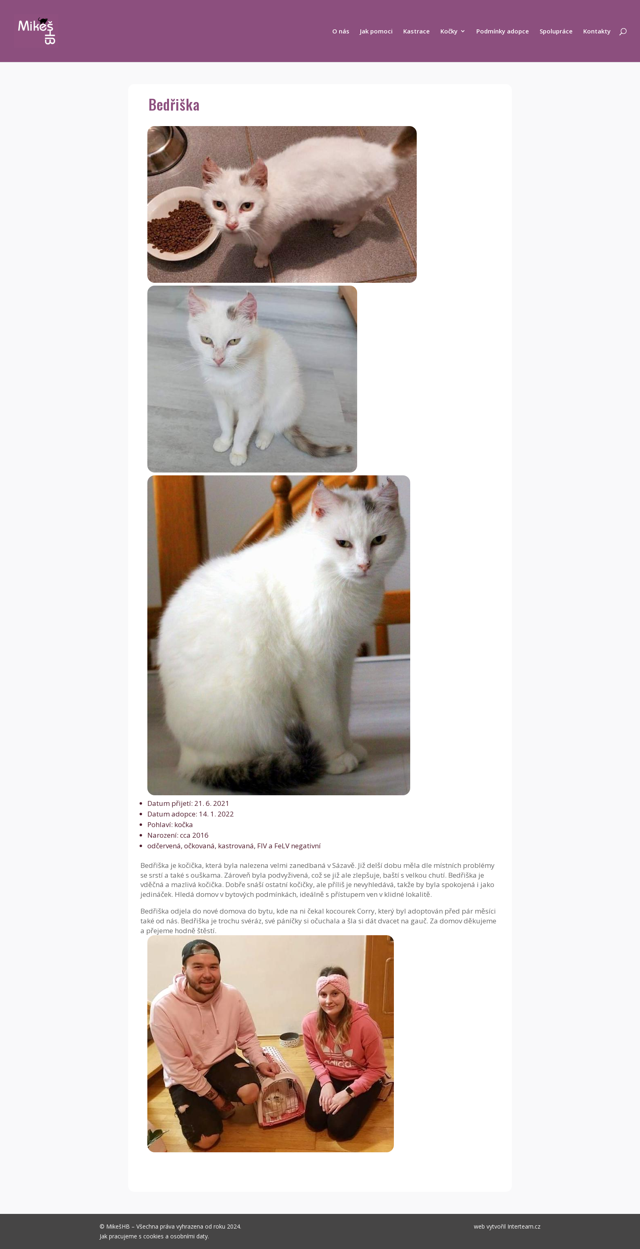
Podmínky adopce (502, 31)
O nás (340, 31)
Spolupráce (556, 31)
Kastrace (416, 31)
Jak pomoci (376, 31)
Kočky (449, 31)
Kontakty (597, 31)
